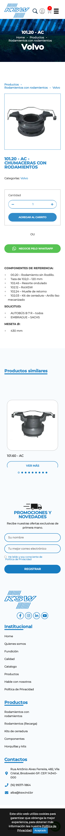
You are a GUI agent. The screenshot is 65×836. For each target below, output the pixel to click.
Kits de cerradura (16, 731)
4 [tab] (29, 472)
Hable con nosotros (17, 681)
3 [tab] (26, 472)
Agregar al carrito (32, 230)
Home (20, 37)
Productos (37, 37)
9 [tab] (46, 472)
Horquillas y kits (15, 746)
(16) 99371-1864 (20, 785)
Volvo (32, 47)
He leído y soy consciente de (23, 558)
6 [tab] (36, 472)
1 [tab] (19, 472)
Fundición (11, 651)
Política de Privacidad (18, 559)
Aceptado (40, 830)
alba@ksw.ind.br (21, 792)
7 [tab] (39, 472)
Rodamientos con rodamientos (30, 40)
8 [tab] (43, 472)
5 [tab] (32, 472)
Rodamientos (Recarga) (20, 723)
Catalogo (10, 666)
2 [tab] (22, 472)
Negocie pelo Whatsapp (32, 259)
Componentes (14, 738)
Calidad (9, 659)
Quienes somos (15, 643)
